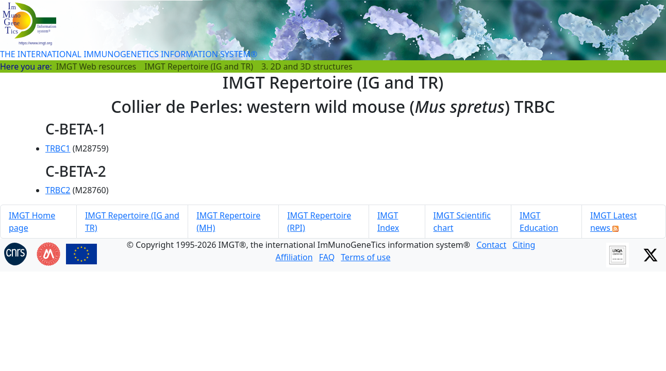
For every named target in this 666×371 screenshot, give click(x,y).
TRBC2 (58, 190)
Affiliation (294, 257)
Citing (523, 244)
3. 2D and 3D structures (307, 66)
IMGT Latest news (613, 221)
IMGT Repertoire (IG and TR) (198, 66)
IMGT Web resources (96, 66)
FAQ (327, 257)
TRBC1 (58, 148)
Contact (491, 244)
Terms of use (365, 257)
